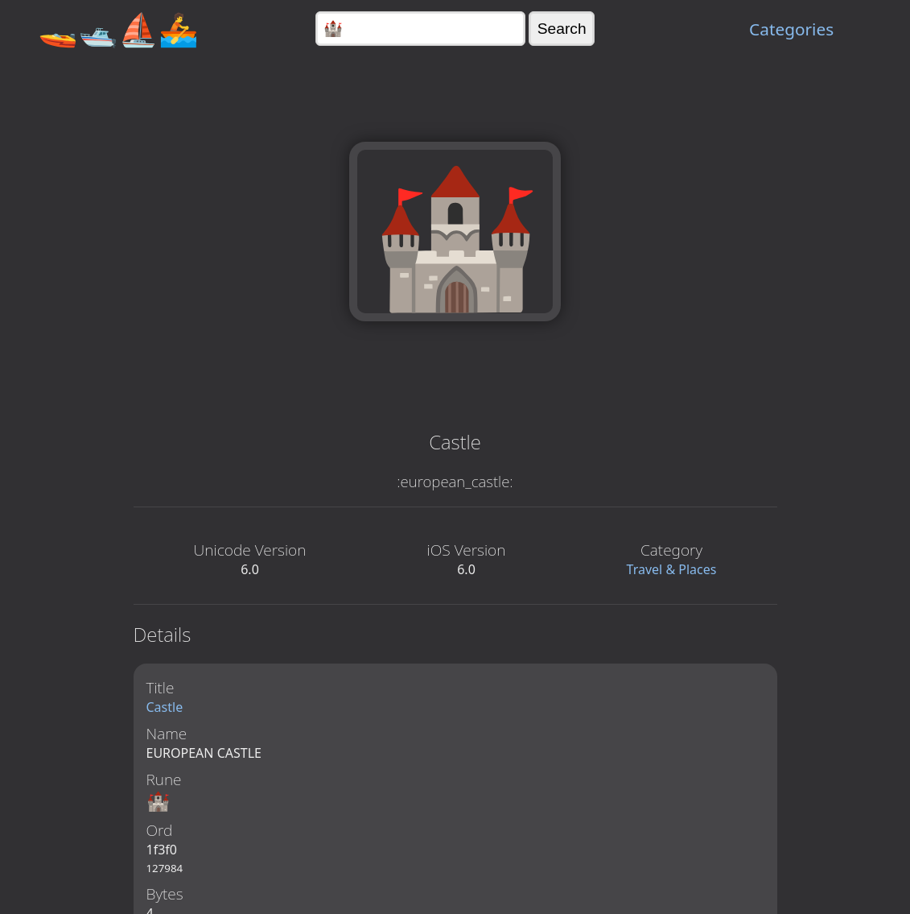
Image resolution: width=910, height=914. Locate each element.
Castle (164, 707)
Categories (791, 29)
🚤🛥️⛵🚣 (118, 28)
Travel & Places (672, 569)
